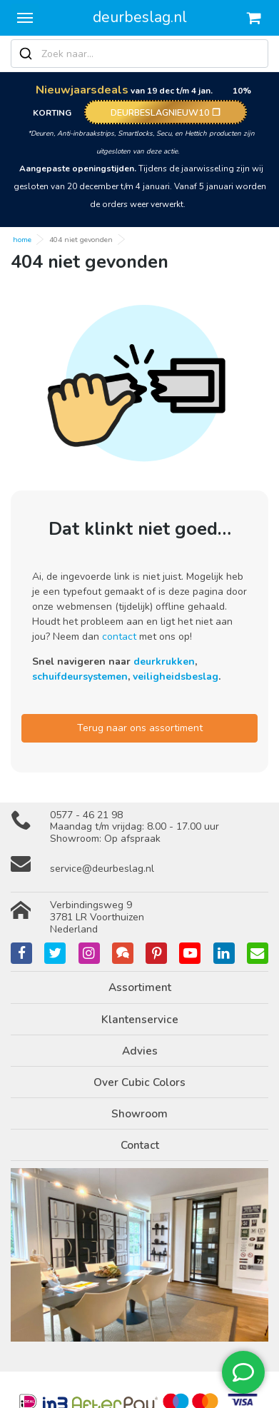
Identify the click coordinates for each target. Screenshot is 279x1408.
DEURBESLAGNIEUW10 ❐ (165, 112)
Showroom (139, 1113)
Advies (140, 1050)
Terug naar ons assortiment (140, 728)
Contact (140, 1144)
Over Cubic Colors (139, 1082)
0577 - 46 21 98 (86, 815)
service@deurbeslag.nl (102, 868)
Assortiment (139, 987)
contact (119, 636)
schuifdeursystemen (80, 676)
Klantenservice (139, 1019)
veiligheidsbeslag (175, 676)
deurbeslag (140, 17)
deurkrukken (164, 661)
